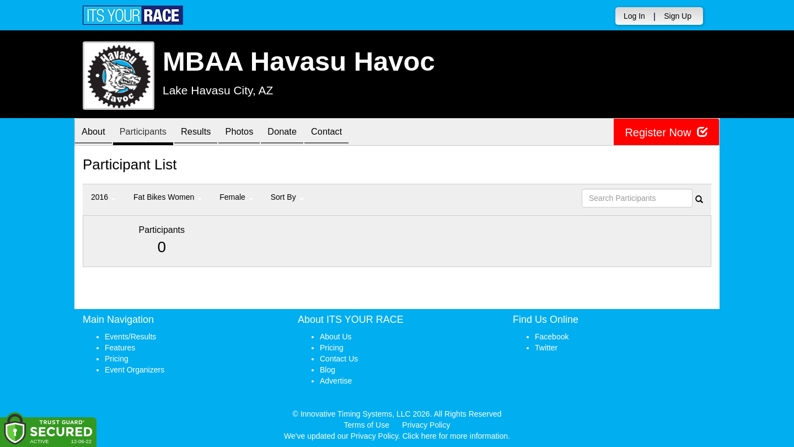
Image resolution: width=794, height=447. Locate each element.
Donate (301, 132)
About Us (336, 336)
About (95, 132)
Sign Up (677, 16)
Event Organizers (134, 369)
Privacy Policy (426, 425)
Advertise (336, 380)
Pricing (116, 358)
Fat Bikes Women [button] (167, 197)
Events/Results (130, 336)
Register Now (666, 132)
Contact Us (339, 358)
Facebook (551, 336)
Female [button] (236, 197)
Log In (634, 16)
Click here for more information (455, 436)
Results (206, 132)
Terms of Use (366, 425)
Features (120, 347)
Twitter (546, 347)
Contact (350, 132)
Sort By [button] (287, 197)
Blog (327, 369)
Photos (254, 132)
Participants (149, 132)
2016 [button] (103, 197)
